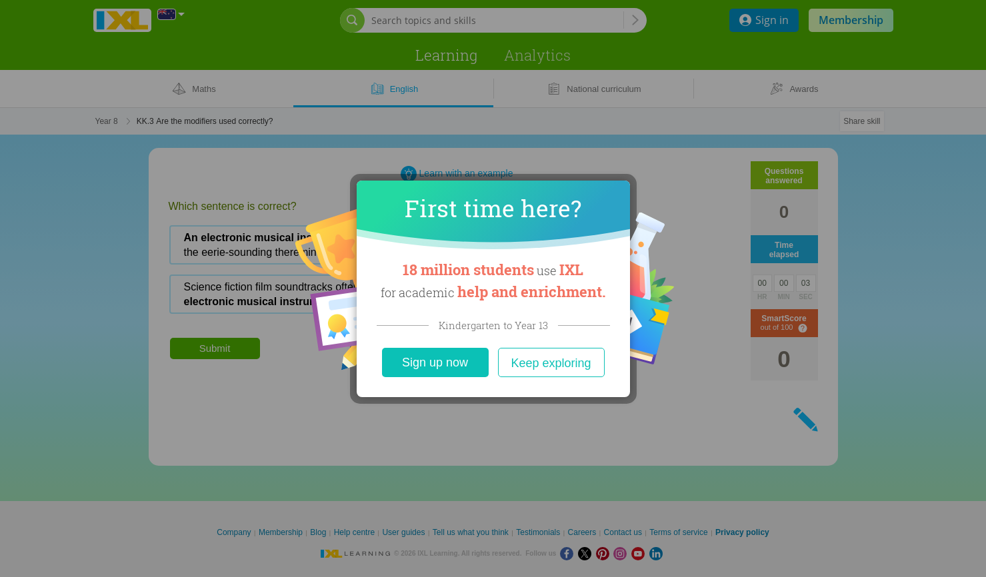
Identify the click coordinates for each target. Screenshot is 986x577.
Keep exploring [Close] (551, 363)
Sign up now (435, 362)
